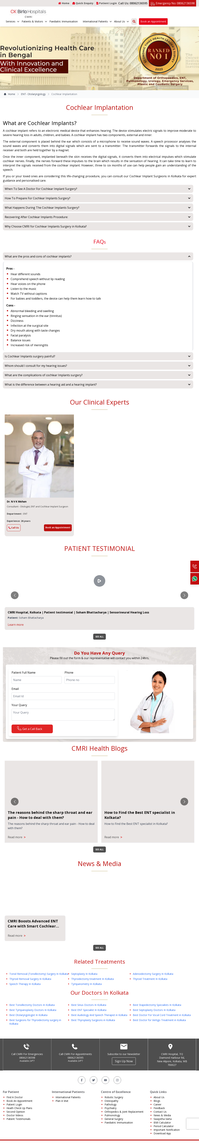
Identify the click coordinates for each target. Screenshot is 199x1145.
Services (13, 21)
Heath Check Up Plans (19, 1105)
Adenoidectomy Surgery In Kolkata (153, 970)
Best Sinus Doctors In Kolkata (88, 1001)
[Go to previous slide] (15, 595)
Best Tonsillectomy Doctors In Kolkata (32, 1001)
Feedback (159, 1105)
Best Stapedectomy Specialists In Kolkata (157, 1001)
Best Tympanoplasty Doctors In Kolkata (32, 1006)
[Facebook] (81, 1077)
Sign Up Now (124, 1058)
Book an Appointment (153, 21)
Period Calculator (164, 1123)
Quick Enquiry (82, 3)
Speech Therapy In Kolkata (25, 980)
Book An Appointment (19, 1097)
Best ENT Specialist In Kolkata (88, 1006)
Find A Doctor (14, 1094)
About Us (121, 21)
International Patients (97, 21)
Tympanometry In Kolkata (86, 980)
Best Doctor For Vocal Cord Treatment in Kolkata (162, 1011)
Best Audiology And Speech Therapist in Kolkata (99, 1011)
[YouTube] (105, 1077)
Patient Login (106, 3)
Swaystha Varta (163, 1115)
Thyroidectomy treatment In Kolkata (92, 975)
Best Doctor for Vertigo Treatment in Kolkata (159, 1017)
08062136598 (27, 1054)
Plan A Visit (62, 1097)
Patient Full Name (24, 672)
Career (157, 1101)
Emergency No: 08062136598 (175, 3)
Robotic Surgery (114, 1094)
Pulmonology (112, 1112)
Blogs (157, 1097)
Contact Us (160, 1108)
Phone (69, 672)
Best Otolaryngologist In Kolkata (28, 1011)
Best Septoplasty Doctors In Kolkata (154, 1006)
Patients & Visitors (34, 21)
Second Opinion (15, 1108)
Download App (162, 1130)
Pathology (110, 1101)
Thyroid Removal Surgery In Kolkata (30, 975)
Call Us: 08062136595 (132, 3)
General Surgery (114, 1115)
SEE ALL (99, 636)
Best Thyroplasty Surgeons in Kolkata (93, 1017)
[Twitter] (93, 1077)
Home (63, 3)
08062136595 (75, 1054)
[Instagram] (117, 1077)
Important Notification (167, 1126)
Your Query (19, 705)
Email (15, 689)
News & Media (162, 1112)
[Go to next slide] (184, 595)
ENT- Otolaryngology (33, 94)
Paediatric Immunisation (63, 21)
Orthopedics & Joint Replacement (124, 1108)
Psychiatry (110, 1105)
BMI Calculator (162, 1119)
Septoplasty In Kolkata (84, 970)
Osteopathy (111, 1097)
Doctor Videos (14, 1112)
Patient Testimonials (18, 1115)
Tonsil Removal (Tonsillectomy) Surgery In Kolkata (38, 970)
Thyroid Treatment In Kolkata (150, 975)
